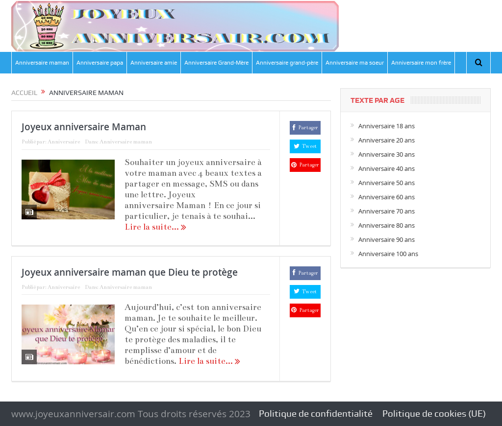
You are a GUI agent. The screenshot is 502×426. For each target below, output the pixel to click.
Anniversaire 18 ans (386, 125)
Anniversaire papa (99, 62)
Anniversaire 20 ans (386, 140)
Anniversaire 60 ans (386, 196)
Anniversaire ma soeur (355, 62)
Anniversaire (64, 142)
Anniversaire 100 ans (388, 253)
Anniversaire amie (153, 62)
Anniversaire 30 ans (386, 154)
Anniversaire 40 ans (386, 168)
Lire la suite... (155, 227)
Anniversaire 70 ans (386, 211)
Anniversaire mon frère (421, 62)
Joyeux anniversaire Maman (84, 126)
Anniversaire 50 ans (386, 182)
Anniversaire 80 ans (386, 225)
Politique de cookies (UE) (434, 413)
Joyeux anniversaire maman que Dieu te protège (130, 272)
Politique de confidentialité (316, 413)
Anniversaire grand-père (287, 62)
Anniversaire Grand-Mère (216, 62)
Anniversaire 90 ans (386, 239)
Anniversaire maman (42, 62)
